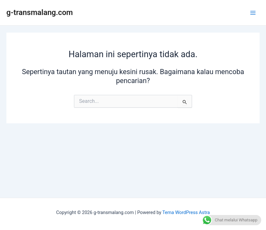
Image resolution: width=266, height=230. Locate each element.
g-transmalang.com (39, 12)
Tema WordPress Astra (186, 212)
